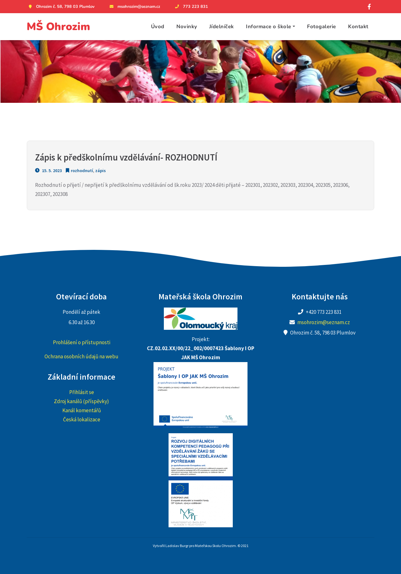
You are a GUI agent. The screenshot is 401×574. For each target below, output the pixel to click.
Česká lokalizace (81, 419)
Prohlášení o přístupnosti (81, 342)
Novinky (186, 26)
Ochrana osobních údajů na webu (81, 356)
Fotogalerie (321, 26)
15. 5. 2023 (48, 170)
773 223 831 (191, 6)
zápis (100, 170)
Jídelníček (221, 26)
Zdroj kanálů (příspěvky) (81, 401)
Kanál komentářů (81, 410)
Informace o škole (268, 26)
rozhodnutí (82, 170)
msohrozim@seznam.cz (134, 6)
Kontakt (358, 26)
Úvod (157, 26)
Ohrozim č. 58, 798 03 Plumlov (61, 6)
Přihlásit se (81, 392)
